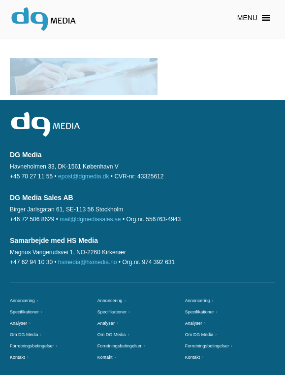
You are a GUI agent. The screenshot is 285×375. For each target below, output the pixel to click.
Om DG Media (24, 334)
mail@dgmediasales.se (90, 219)
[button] (247, 17)
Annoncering (22, 300)
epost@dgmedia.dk (83, 176)
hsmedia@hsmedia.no (87, 262)
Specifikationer (24, 311)
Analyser (18, 323)
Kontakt (17, 357)
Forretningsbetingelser (32, 345)
